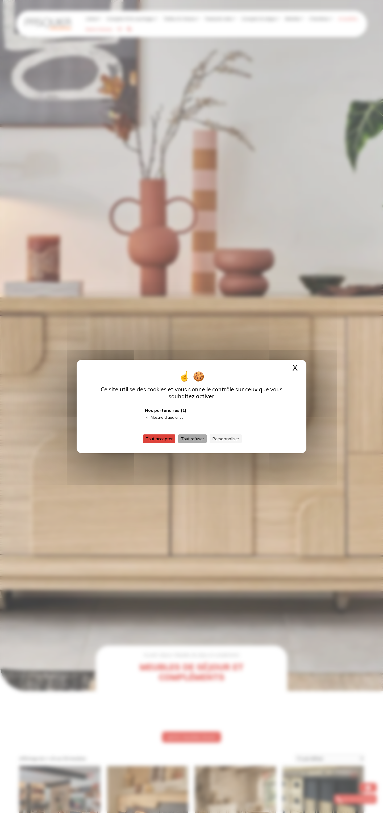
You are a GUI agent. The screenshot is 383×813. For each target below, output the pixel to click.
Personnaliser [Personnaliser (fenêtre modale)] (225, 438)
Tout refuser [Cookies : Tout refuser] (192, 438)
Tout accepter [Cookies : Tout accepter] (159, 438)
